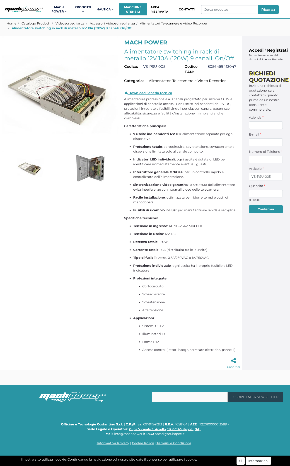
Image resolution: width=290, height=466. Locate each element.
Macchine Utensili (133, 9)
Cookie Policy (143, 443)
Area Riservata (159, 9)
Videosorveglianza (70, 23)
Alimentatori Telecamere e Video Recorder (173, 23)
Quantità (257, 186)
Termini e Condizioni (174, 443)
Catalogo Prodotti (36, 23)
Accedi (256, 50)
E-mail (255, 134)
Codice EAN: (191, 69)
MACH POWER (145, 42)
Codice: (131, 66)
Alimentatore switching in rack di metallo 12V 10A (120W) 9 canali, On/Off (71, 28)
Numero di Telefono (265, 152)
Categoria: (134, 81)
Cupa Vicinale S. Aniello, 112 (165, 429)
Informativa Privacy (113, 443)
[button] (59, 9)
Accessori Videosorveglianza (112, 23)
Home (11, 23)
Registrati (277, 50)
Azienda (256, 117)
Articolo (256, 169)
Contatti (187, 9)
